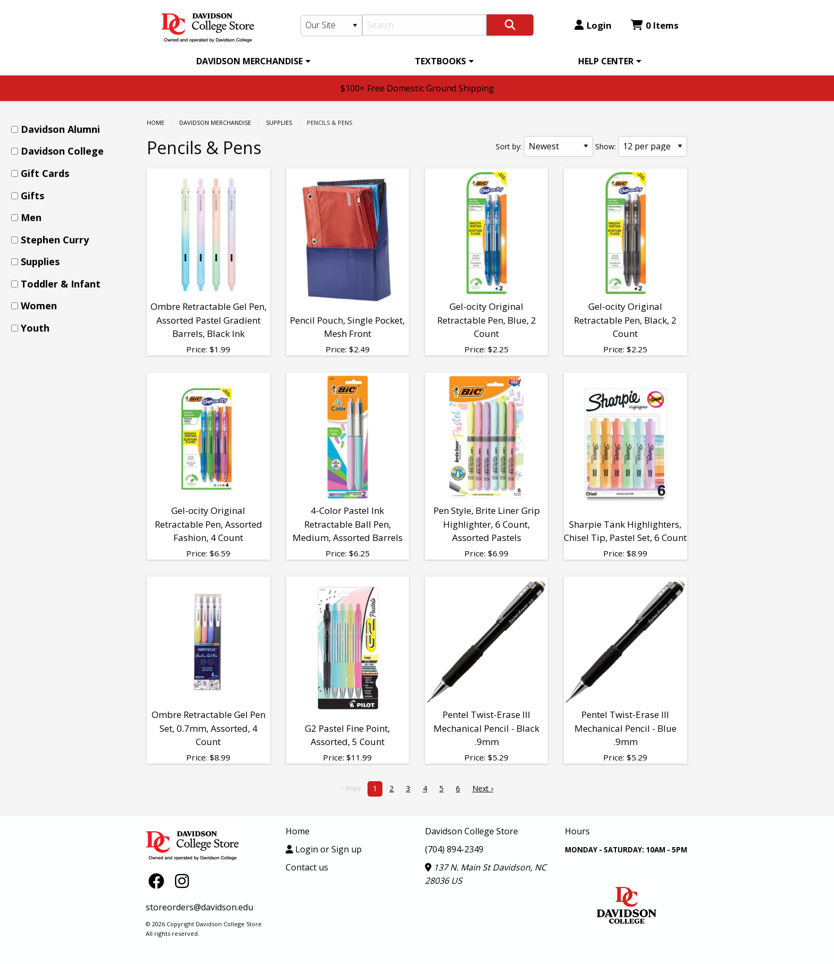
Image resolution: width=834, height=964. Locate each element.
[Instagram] (182, 880)
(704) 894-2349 (454, 849)
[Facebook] (159, 880)
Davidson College (62, 151)
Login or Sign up (324, 849)
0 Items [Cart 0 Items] (655, 25)
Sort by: (509, 146)
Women (39, 305)
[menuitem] (251, 61)
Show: (605, 146)
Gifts (32, 195)
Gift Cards (45, 173)
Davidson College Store (471, 831)
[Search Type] (331, 25)
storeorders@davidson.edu (199, 907)
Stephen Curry (55, 239)
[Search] (424, 25)
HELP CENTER (605, 61)
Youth (35, 328)
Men (31, 217)
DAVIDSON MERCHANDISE (249, 61)
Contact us (307, 867)
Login (593, 25)
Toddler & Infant (61, 283)
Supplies (279, 122)
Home (155, 122)
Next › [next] (482, 788)
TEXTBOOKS (440, 61)
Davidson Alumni (60, 129)
